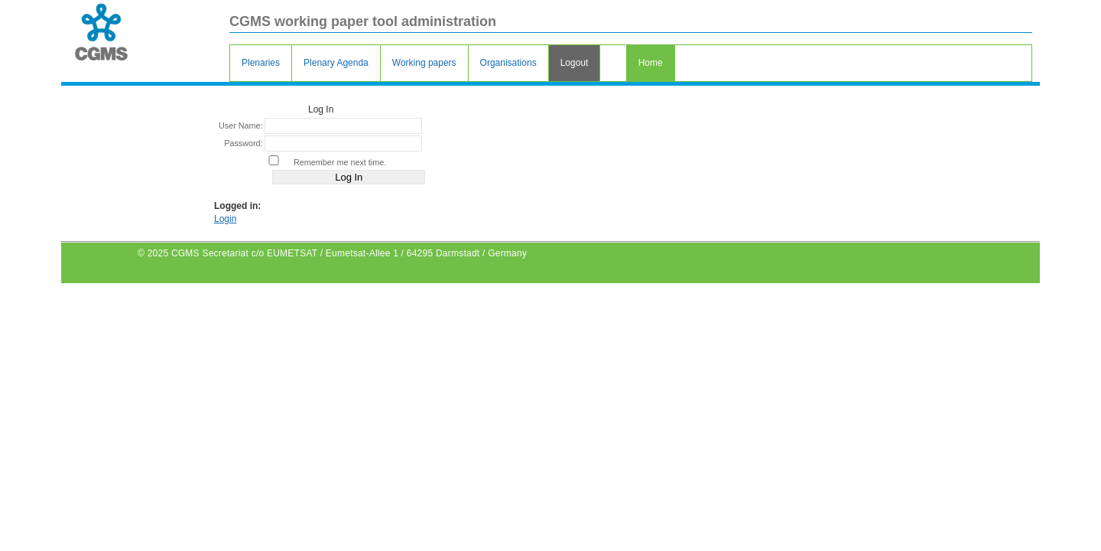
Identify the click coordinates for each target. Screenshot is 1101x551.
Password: (243, 143)
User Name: (241, 125)
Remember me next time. (340, 162)
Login (225, 219)
